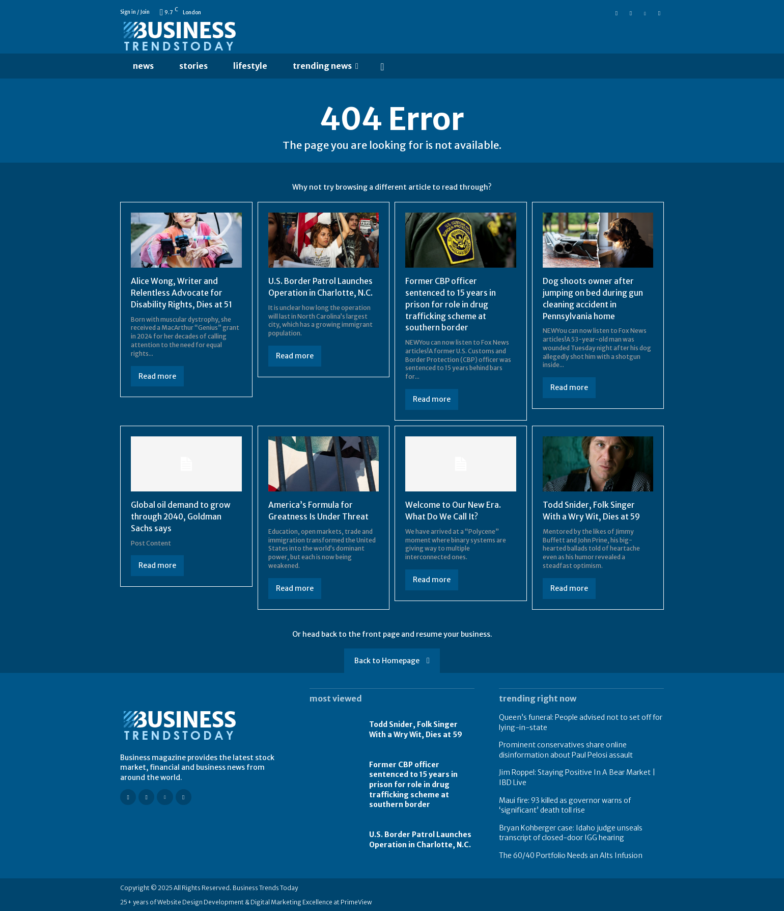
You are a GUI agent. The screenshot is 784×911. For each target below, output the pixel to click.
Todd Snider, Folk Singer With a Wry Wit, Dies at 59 (415, 729)
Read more (157, 375)
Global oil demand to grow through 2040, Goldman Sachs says (181, 515)
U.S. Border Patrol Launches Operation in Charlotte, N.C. (420, 838)
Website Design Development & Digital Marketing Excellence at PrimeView (264, 901)
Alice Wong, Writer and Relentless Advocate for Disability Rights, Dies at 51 (182, 292)
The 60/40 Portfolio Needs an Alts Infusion (570, 854)
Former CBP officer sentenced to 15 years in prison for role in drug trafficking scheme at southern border (450, 304)
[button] (382, 66)
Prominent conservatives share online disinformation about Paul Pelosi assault (566, 749)
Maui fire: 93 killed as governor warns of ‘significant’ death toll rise (565, 804)
